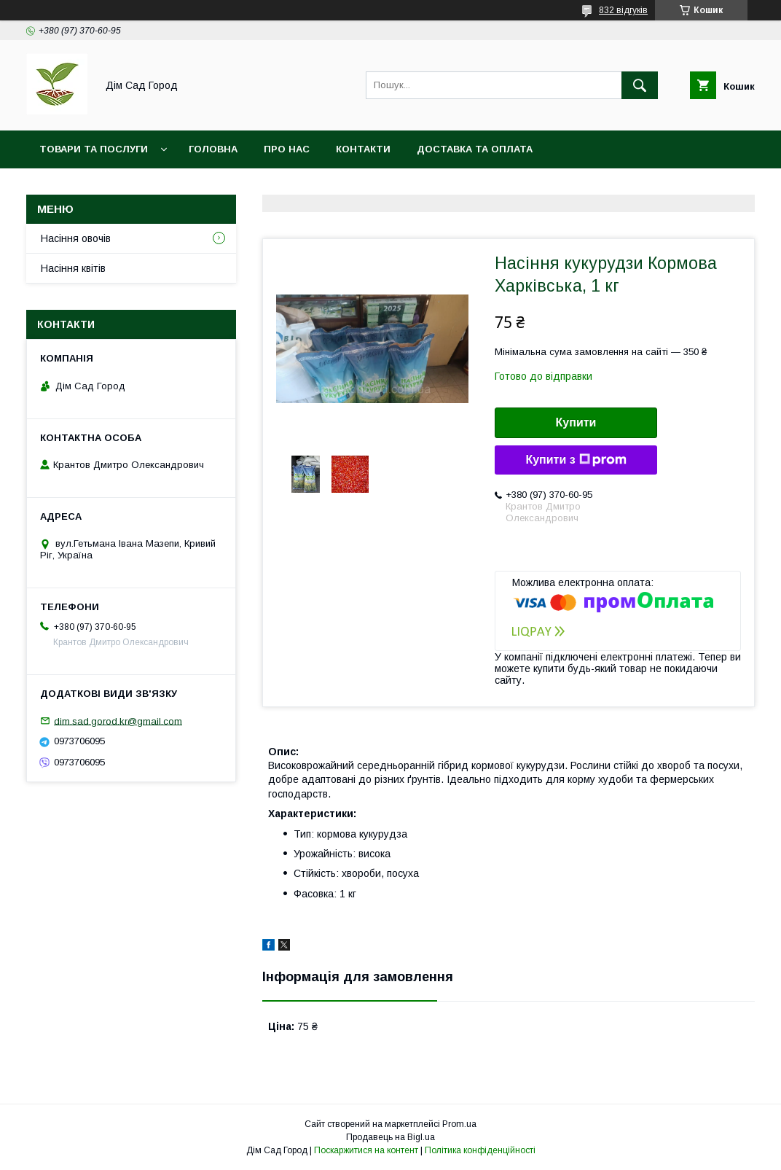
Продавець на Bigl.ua (390, 1137)
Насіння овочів (76, 238)
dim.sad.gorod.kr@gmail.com (118, 720)
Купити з (575, 460)
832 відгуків (623, 10)
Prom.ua (459, 1124)
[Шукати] (639, 85)
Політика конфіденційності (480, 1150)
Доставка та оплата (475, 149)
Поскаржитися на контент (366, 1150)
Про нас (287, 149)
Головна (213, 149)
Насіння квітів (73, 268)
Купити (576, 422)
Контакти (363, 149)
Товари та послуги (93, 149)
